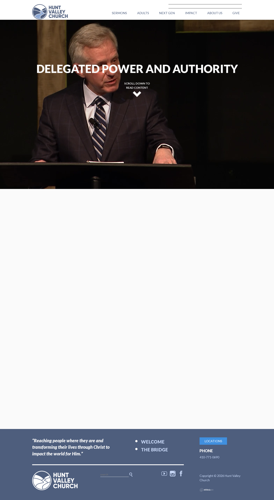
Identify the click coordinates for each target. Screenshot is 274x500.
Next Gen (167, 13)
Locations (213, 441)
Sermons (119, 13)
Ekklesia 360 (207, 490)
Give (236, 13)
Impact (191, 13)
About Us (214, 13)
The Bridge (154, 449)
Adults (143, 13)
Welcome (152, 442)
